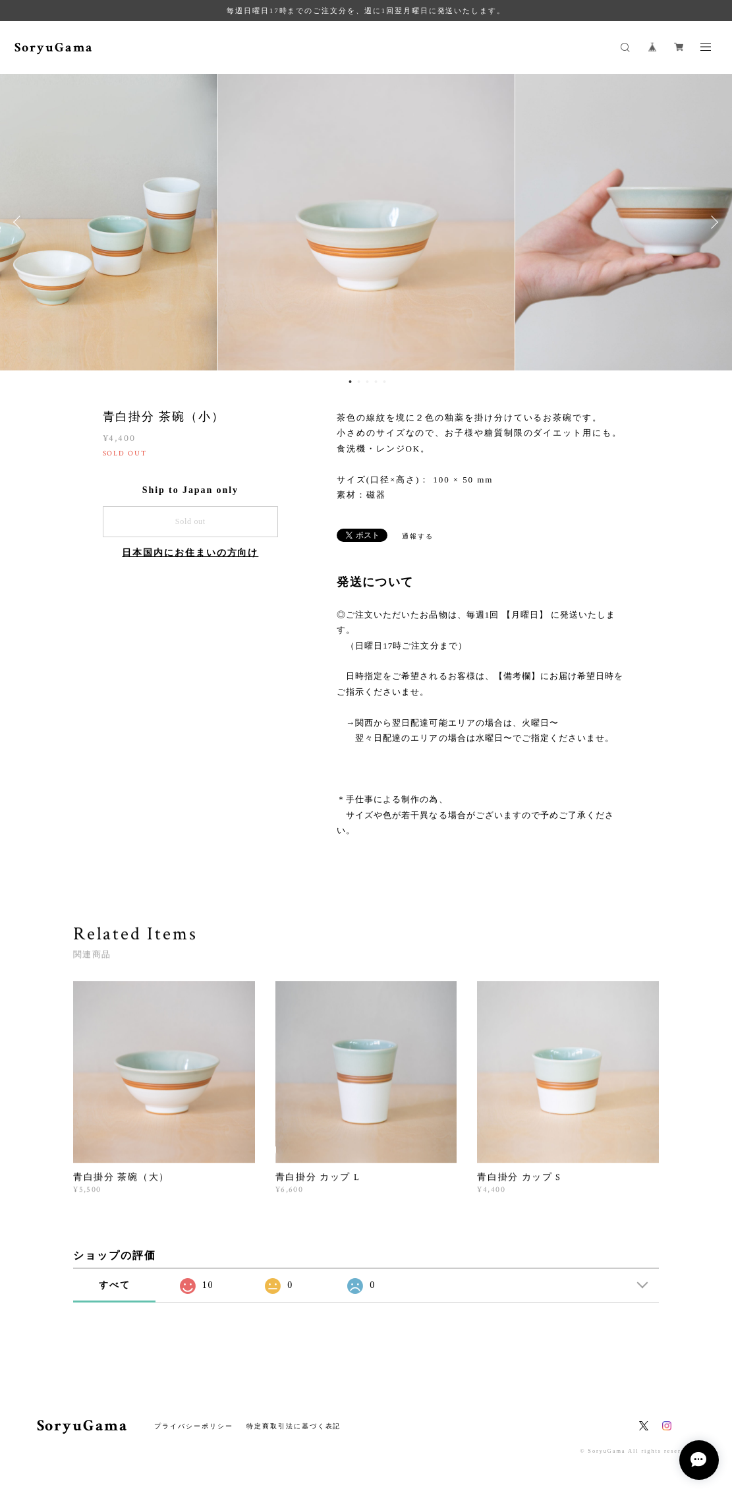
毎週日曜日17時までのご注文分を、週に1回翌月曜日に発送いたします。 (366, 11)
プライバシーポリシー (193, 1426)
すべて (114, 1285)
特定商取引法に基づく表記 (293, 1426)
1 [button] (350, 381)
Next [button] (712, 222)
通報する (418, 536)
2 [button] (358, 381)
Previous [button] (19, 222)
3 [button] (367, 381)
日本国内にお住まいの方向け (190, 553)
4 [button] (375, 381)
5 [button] (384, 381)
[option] (366, 222)
